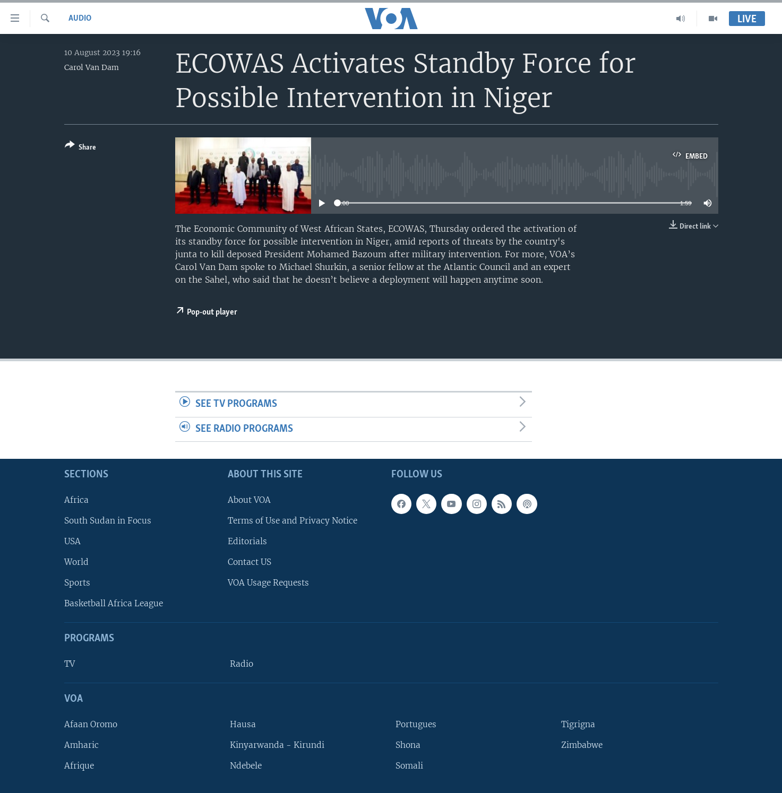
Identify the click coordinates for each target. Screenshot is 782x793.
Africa (76, 500)
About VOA (249, 500)
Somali (409, 766)
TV (69, 664)
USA (72, 541)
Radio (241, 664)
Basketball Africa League (113, 604)
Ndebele (246, 766)
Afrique (79, 766)
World (76, 562)
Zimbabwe (582, 745)
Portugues (416, 724)
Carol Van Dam (91, 67)
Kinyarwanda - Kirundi (277, 745)
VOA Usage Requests (268, 583)
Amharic (81, 745)
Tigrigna (578, 724)
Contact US (249, 562)
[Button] (80, 148)
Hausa (243, 724)
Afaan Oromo (90, 724)
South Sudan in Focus (107, 521)
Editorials (247, 541)
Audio (79, 18)
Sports (77, 583)
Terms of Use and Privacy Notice (292, 521)
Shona (408, 745)
